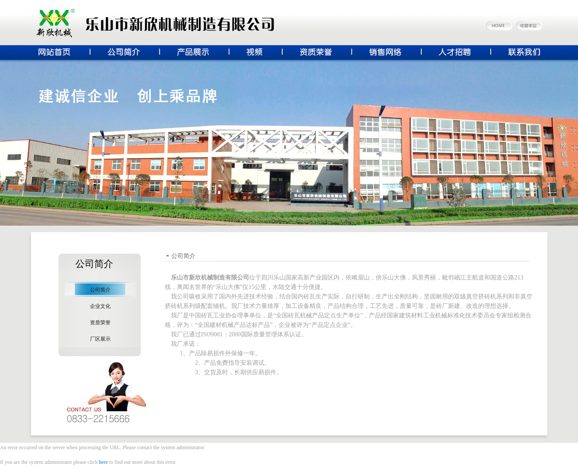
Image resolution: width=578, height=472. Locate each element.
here (103, 462)
